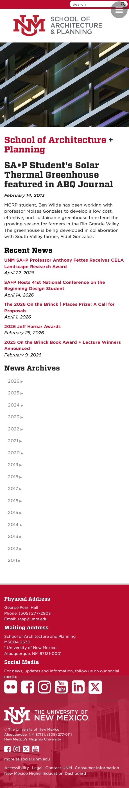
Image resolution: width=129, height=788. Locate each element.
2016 (13, 500)
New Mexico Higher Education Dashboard (45, 773)
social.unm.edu (35, 759)
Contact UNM (58, 767)
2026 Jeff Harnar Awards (32, 326)
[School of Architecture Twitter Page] (97, 691)
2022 (13, 429)
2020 (14, 452)
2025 (13, 393)
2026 (13, 381)
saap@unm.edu (32, 619)
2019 (13, 464)
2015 (13, 512)
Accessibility (16, 767)
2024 (14, 405)
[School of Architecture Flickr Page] (12, 691)
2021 (13, 440)
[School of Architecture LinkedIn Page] (80, 691)
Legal (37, 767)
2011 (12, 560)
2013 (13, 536)
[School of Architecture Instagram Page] (46, 691)
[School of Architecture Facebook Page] (29, 691)
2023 (13, 416)
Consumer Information (97, 767)
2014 (13, 524)
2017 (13, 488)
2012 (13, 548)
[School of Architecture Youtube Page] (63, 691)
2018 (13, 476)
